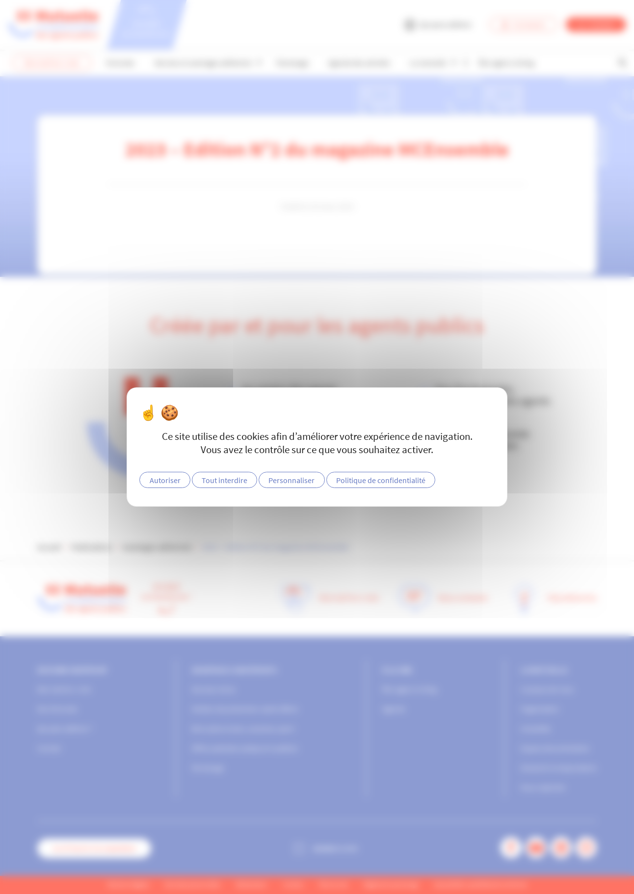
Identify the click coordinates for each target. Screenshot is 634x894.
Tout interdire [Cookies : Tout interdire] (224, 480)
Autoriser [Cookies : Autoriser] (165, 480)
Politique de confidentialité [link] (380, 480)
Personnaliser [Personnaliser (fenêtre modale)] (291, 480)
